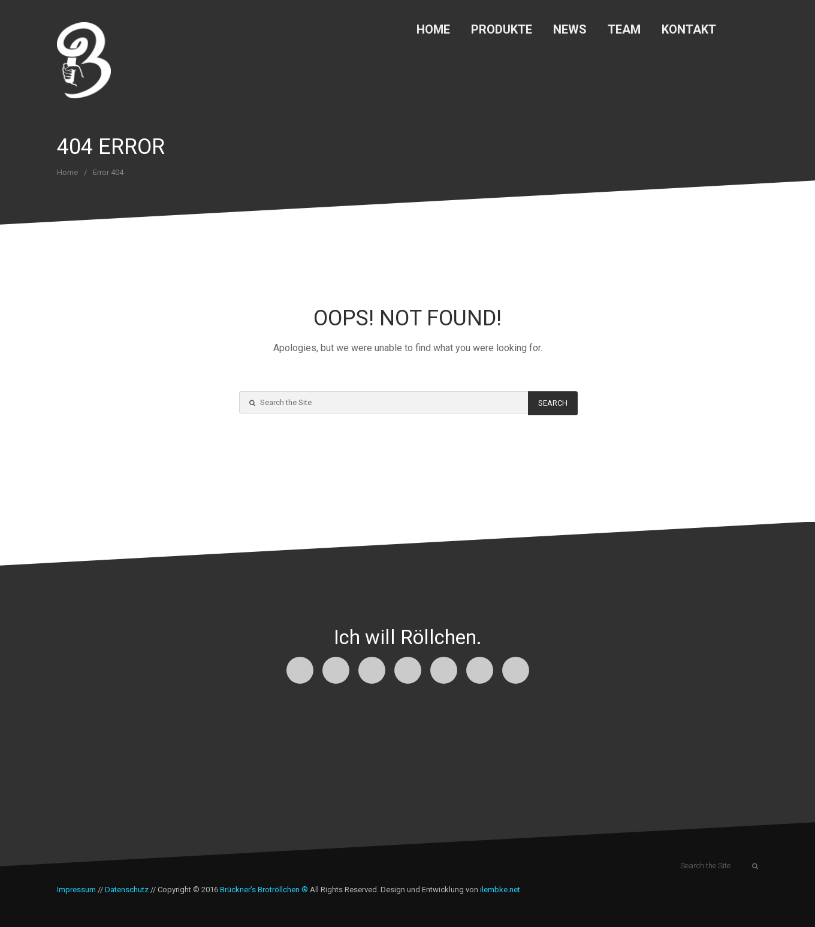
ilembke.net (500, 889)
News (570, 29)
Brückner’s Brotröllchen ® (264, 889)
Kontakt (689, 29)
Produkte (501, 29)
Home (433, 29)
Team (624, 29)
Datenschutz (127, 889)
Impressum (76, 889)
